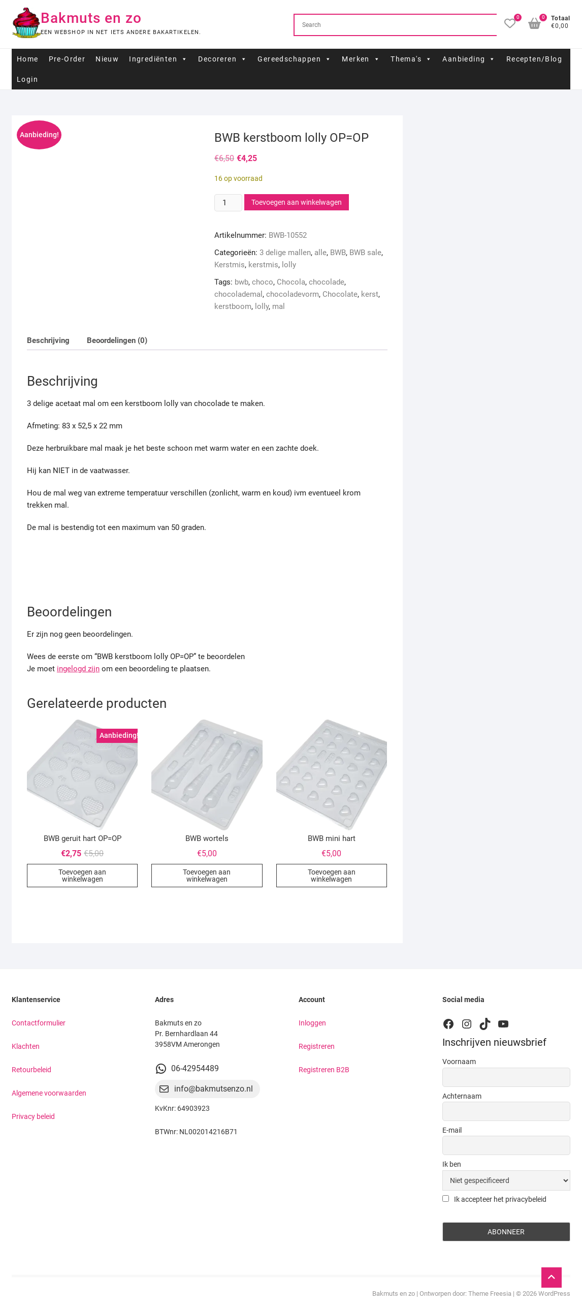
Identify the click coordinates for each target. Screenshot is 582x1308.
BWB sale (365, 252)
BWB (338, 252)
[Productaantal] (228, 202)
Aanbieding (469, 59)
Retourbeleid (31, 1070)
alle (320, 252)
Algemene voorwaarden (49, 1093)
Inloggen (312, 1023)
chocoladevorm (292, 294)
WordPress (554, 1293)
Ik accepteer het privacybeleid (494, 1199)
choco (262, 282)
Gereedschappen (294, 59)
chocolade (326, 282)
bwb (241, 282)
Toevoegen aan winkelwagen (296, 202)
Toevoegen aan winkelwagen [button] (82, 875)
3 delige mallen (285, 252)
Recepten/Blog (534, 59)
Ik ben (451, 1164)
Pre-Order (67, 59)
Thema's (411, 59)
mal (278, 306)
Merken (361, 59)
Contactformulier (39, 1023)
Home (28, 59)
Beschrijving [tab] (48, 340)
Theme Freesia (489, 1293)
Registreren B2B (324, 1070)
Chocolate (340, 294)
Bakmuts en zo (91, 18)
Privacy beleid (33, 1116)
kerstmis (263, 264)
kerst (369, 294)
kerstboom (232, 306)
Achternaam (461, 1096)
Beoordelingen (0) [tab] (117, 340)
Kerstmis (229, 264)
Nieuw (107, 59)
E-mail (452, 1130)
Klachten (26, 1046)
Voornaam (459, 1061)
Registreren (317, 1046)
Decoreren (222, 59)
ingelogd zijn (78, 668)
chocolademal (238, 294)
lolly (289, 264)
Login (27, 79)
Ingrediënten (158, 59)
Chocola (291, 282)
